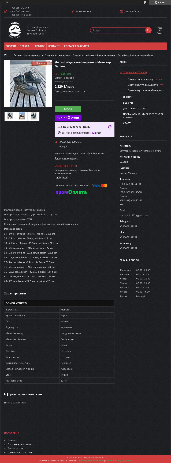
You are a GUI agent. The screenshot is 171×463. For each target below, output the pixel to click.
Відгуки (128, 102)
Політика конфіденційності (118, 460)
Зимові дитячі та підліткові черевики (94, 55)
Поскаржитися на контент (91, 460)
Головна (11, 46)
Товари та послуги (135, 72)
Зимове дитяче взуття (57, 55)
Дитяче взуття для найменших (145, 90)
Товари (24, 46)
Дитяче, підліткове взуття (28, 55)
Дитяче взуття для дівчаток (143, 84)
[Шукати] (148, 30)
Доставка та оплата (76, 46)
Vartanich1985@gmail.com (134, 215)
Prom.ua (102, 457)
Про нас (40, 46)
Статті (127, 123)
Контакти (54, 46)
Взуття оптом (15, 448)
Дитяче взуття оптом (20, 452)
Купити (68, 108)
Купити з (68, 117)
